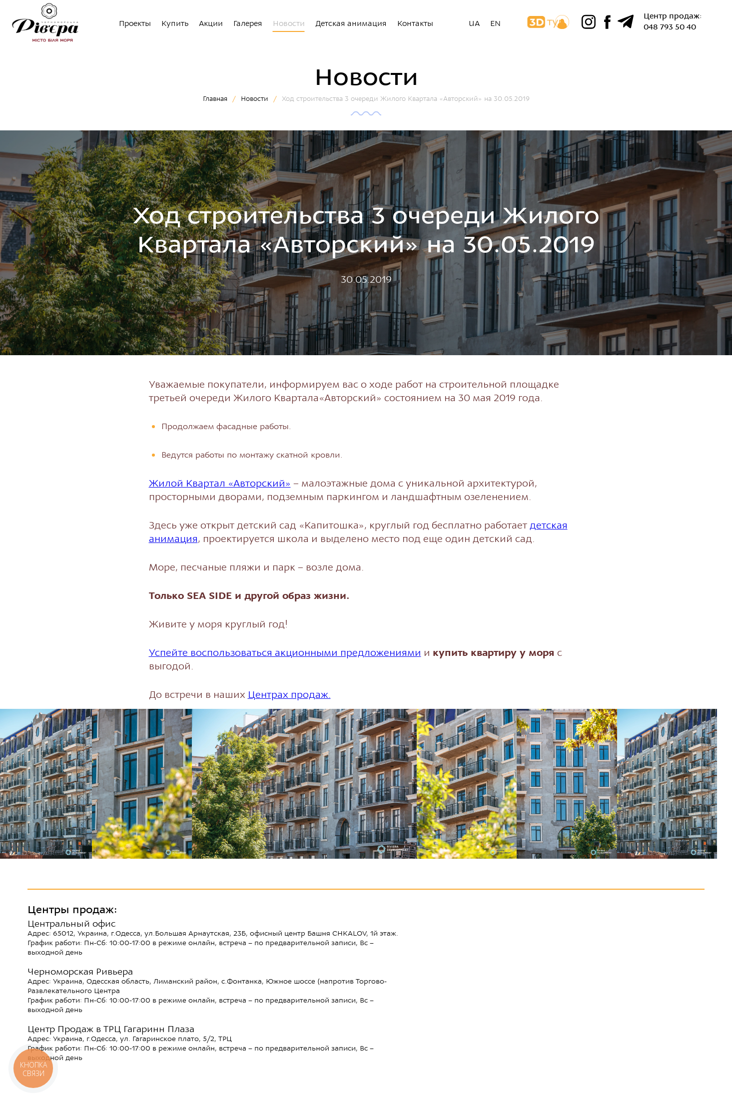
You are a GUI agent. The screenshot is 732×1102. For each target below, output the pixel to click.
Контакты (415, 23)
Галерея (247, 23)
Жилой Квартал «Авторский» (220, 483)
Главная (215, 98)
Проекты (135, 23)
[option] (142, 784)
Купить (174, 23)
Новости (289, 23)
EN (495, 23)
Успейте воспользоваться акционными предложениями (285, 652)
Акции (211, 23)
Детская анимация (351, 23)
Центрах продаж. (289, 694)
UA (474, 23)
